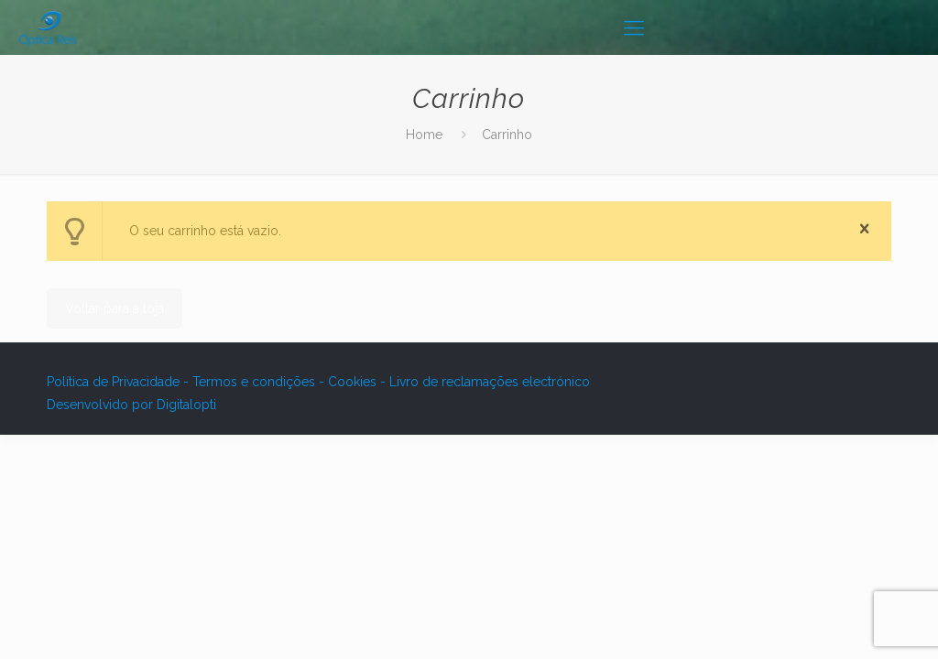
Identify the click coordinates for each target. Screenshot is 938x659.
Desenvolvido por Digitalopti (131, 404)
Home (424, 134)
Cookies (354, 381)
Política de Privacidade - (119, 381)
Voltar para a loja (114, 308)
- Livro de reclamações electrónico (485, 381)
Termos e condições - (260, 381)
